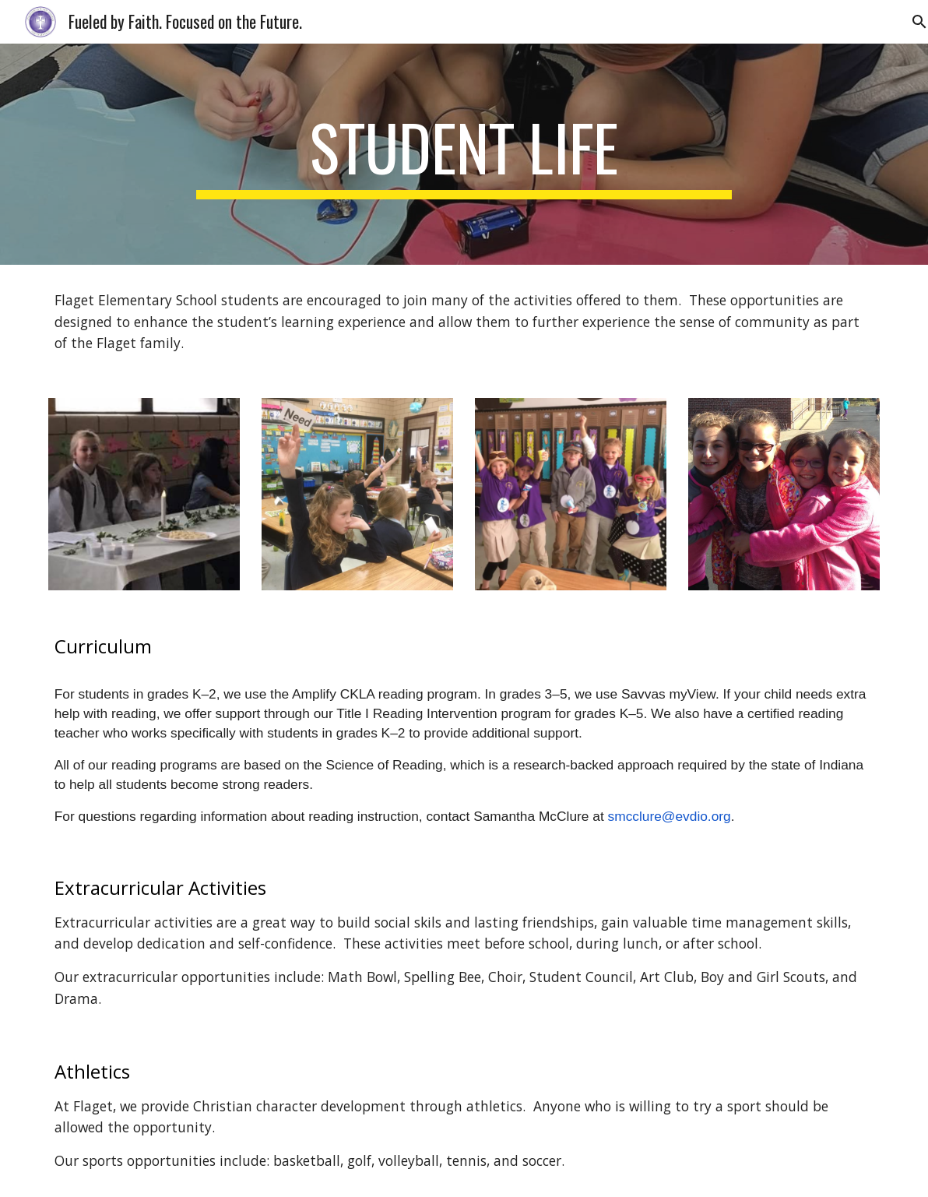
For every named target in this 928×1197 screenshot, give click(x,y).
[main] (463, 154)
